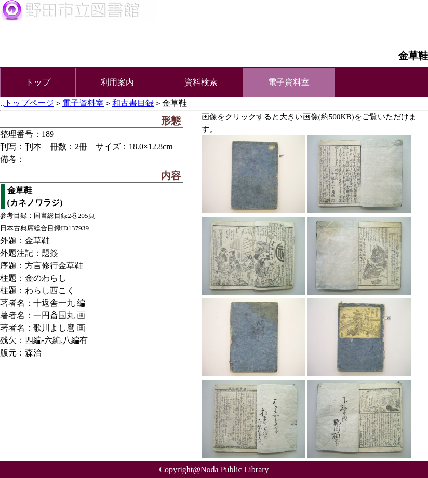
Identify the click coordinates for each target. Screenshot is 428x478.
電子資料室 (83, 103)
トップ (37, 82)
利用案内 (117, 82)
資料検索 (201, 82)
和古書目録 (133, 103)
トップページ (29, 103)
